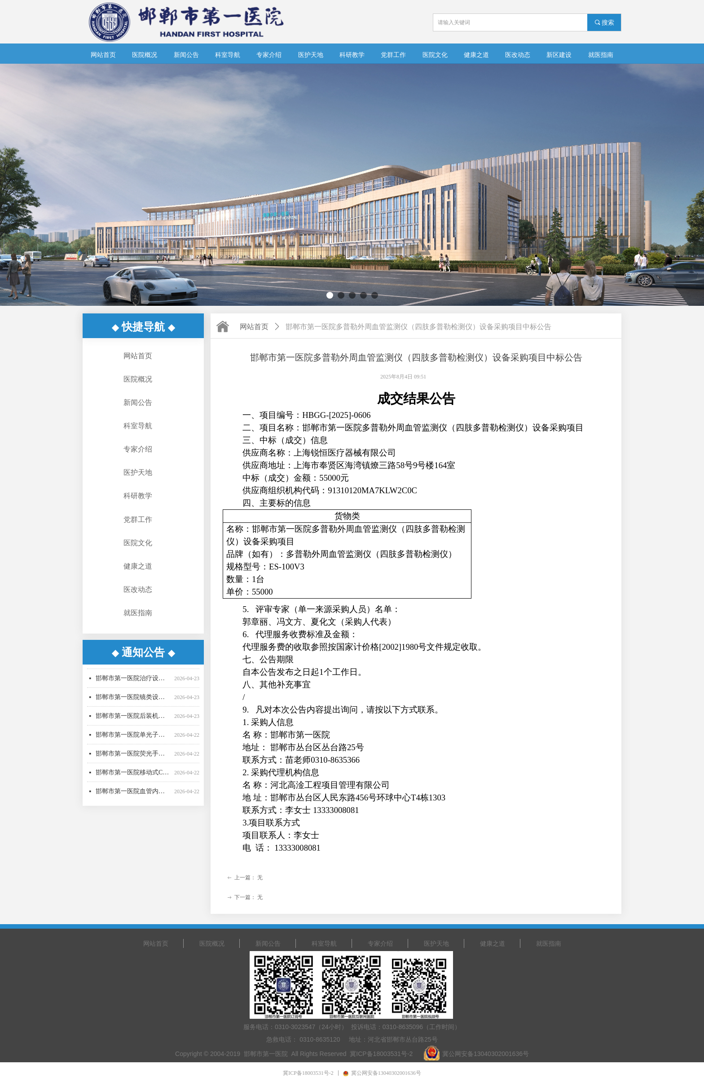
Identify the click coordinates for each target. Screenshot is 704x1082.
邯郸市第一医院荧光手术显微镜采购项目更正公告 (133, 766)
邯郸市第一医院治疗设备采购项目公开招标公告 (133, 690)
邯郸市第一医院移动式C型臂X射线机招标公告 (133, 785)
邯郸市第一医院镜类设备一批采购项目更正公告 (133, 709)
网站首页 (254, 326)
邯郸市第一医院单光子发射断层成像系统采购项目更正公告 (133, 747)
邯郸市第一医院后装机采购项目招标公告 (133, 728)
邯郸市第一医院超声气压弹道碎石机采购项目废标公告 (133, 672)
